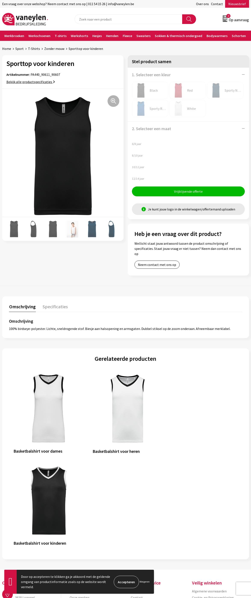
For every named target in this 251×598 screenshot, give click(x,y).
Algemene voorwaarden (209, 485)
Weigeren (145, 581)
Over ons (202, 4)
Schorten (239, 36)
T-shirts (60, 36)
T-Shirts (34, 48)
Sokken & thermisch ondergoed (178, 36)
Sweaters (143, 36)
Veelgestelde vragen (84, 517)
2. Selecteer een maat (151, 128)
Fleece (127, 36)
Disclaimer (200, 498)
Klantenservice (142, 485)
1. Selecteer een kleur (151, 74)
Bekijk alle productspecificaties (30, 82)
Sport (19, 48)
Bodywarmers (217, 36)
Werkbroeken (14, 36)
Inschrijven (232, 556)
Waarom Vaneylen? (83, 504)
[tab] (22, 307)
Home (6, 48)
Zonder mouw (54, 48)
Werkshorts (79, 36)
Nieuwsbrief (237, 4)
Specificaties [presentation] (54, 307)
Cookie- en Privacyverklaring (213, 491)
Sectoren (76, 498)
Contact (217, 4)
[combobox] (128, 19)
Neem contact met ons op (157, 265)
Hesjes (97, 36)
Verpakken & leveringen (148, 498)
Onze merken (79, 491)
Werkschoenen (39, 36)
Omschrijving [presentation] (22, 307)
